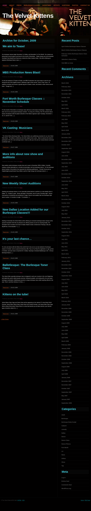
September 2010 (66, 276)
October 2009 (65, 316)
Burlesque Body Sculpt (68, 422)
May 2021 (64, 101)
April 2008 (64, 374)
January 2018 (65, 134)
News (21, 50)
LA (62, 451)
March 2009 (65, 341)
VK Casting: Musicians (17, 127)
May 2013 (64, 188)
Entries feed (65, 481)
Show (63, 462)
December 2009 (66, 308)
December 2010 (66, 265)
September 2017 (66, 148)
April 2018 (64, 126)
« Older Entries (5, 319)
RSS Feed (87, 500)
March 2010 (65, 297)
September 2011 (66, 232)
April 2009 (64, 337)
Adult (63, 415)
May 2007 (64, 396)
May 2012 (64, 214)
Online (63, 458)
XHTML (19, 500)
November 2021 (66, 94)
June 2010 (64, 286)
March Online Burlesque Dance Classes (74, 50)
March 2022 (65, 83)
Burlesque (64, 418)
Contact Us (85, 5)
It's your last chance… (17, 238)
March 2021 (65, 108)
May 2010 (64, 290)
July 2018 (64, 119)
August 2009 (65, 323)
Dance (63, 436)
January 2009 (65, 348)
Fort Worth (64, 447)
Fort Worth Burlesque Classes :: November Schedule (24, 100)
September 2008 (66, 363)
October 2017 (65, 145)
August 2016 (65, 152)
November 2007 (66, 385)
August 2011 (65, 235)
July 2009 (64, 326)
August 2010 (65, 279)
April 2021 (64, 105)
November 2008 (66, 356)
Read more (6, 65)
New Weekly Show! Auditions (22, 183)
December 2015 (66, 159)
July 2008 (64, 370)
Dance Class (65, 440)
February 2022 (66, 86)
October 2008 (65, 359)
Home (82, 500)
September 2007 (66, 392)
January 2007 (65, 399)
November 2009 (66, 312)
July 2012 (64, 210)
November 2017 (66, 141)
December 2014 (66, 174)
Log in (63, 477)
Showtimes (46, 5)
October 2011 (65, 228)
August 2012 (65, 206)
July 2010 (64, 283)
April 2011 (64, 250)
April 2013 (64, 192)
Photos (75, 5)
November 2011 (66, 225)
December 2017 (66, 137)
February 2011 (66, 257)
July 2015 (64, 166)
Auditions (66, 5)
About (11, 5)
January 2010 (65, 305)
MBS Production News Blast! (21, 72)
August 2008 (65, 366)
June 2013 (64, 185)
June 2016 (64, 156)
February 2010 (66, 301)
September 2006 (66, 403)
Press (19, 5)
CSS (23, 500)
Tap (62, 466)
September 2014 (66, 181)
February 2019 (66, 116)
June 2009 (64, 330)
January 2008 (65, 377)
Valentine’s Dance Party (69, 59)
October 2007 (65, 388)
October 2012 (65, 203)
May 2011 (64, 246)
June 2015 (64, 170)
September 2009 (66, 319)
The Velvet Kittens (27, 15)
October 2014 (65, 177)
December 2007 (66, 381)
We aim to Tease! (14, 46)
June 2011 (64, 243)
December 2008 (66, 352)
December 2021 (66, 90)
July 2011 (64, 239)
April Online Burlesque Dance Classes (73, 46)
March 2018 (65, 130)
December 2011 (66, 221)
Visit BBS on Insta (67, 63)
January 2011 (65, 261)
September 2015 (66, 163)
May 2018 (64, 123)
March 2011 (65, 254)
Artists (56, 5)
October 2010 (65, 272)
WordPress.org (66, 488)
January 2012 (65, 217)
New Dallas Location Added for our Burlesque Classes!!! (25, 211)
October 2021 (65, 97)
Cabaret (63, 426)
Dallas (63, 433)
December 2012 (66, 199)
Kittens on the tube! (15, 294)
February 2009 (66, 345)
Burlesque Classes (32, 5)
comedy (64, 429)
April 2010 (64, 294)
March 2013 (65, 195)
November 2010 (66, 268)
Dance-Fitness (66, 444)
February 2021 (66, 112)
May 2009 (64, 334)
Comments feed (66, 485)
